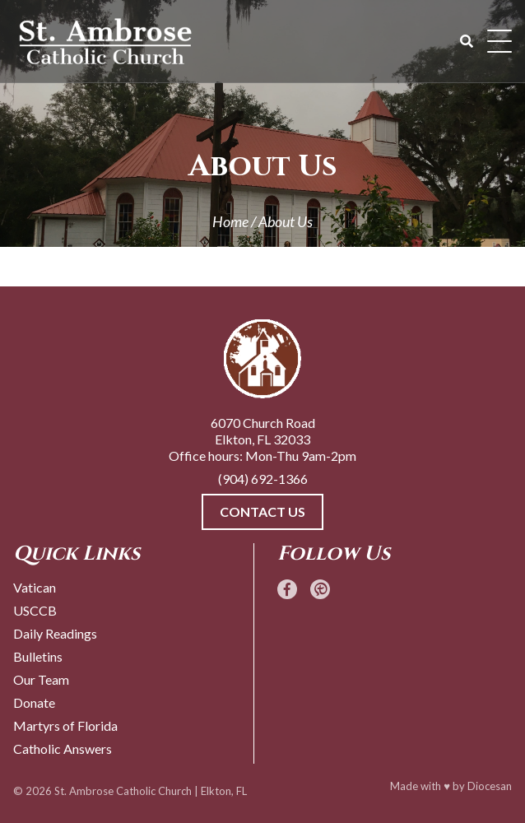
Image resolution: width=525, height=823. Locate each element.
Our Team (41, 679)
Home (230, 221)
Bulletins (38, 656)
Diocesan (489, 786)
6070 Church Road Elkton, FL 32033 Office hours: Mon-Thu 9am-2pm (262, 439)
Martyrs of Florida (65, 725)
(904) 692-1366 (263, 478)
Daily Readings (55, 633)
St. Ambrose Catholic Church (123, 790)
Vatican (34, 587)
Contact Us (262, 511)
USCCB (35, 610)
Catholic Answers (62, 748)
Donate (34, 702)
